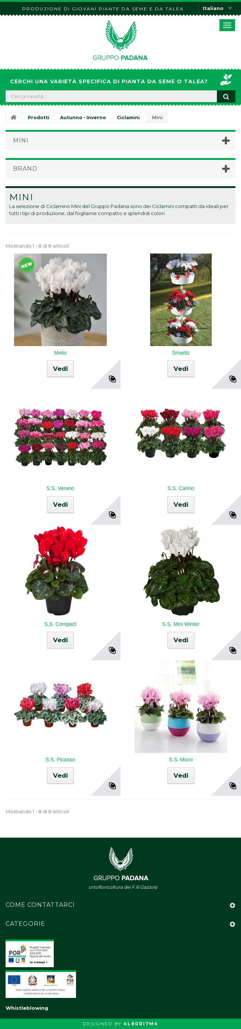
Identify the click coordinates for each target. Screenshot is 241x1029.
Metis (60, 353)
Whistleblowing (27, 1008)
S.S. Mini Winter (180, 624)
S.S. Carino (181, 488)
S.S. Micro (181, 759)
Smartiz (180, 353)
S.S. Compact (60, 624)
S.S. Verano (60, 488)
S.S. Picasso (60, 759)
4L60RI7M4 (140, 1023)
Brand (25, 168)
